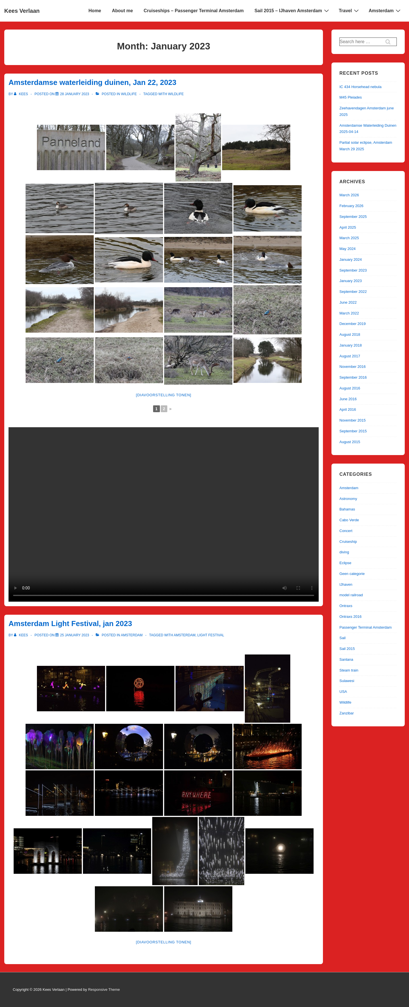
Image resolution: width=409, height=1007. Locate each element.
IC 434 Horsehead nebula (360, 87)
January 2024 (350, 259)
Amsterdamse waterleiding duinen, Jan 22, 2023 (92, 82)
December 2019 (352, 324)
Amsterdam (385, 10)
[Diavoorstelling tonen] (163, 395)
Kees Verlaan (22, 11)
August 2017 (349, 356)
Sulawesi (346, 681)
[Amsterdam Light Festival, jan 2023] (74, 635)
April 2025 (347, 227)
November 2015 (352, 420)
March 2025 (349, 238)
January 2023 (350, 281)
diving (344, 552)
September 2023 (353, 270)
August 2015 (349, 442)
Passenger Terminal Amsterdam (365, 627)
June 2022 (348, 302)
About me (122, 10)
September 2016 (353, 377)
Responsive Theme (104, 989)
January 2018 (350, 345)
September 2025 (353, 216)
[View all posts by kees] (21, 94)
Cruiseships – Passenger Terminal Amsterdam (194, 10)
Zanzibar (346, 713)
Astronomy (348, 499)
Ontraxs (345, 606)
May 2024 (347, 249)
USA (343, 691)
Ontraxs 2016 (350, 616)
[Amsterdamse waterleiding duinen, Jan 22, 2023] (74, 94)
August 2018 (349, 334)
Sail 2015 (347, 649)
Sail (342, 638)
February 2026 (351, 206)
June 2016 (348, 399)
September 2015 (353, 431)
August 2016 (349, 388)
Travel (349, 10)
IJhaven (345, 584)
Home (95, 10)
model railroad (351, 595)
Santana (346, 659)
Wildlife (129, 94)
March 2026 (349, 195)
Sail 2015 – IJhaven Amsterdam (292, 10)
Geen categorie (352, 574)
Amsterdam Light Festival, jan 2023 (70, 623)
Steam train (348, 670)
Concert (345, 531)
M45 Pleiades (350, 97)
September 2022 (353, 291)
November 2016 (352, 366)
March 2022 (349, 313)
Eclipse (345, 563)
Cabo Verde (349, 520)
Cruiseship (348, 541)
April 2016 (347, 409)
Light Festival (210, 635)
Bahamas (347, 509)
